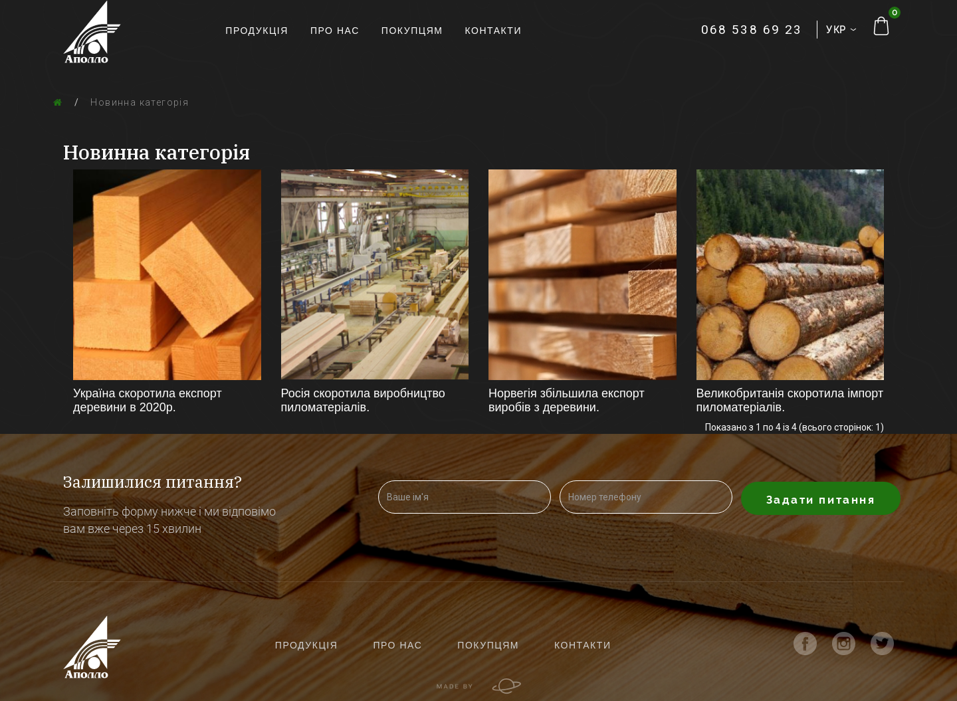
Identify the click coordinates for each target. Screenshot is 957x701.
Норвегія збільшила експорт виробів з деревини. (566, 400)
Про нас (335, 30)
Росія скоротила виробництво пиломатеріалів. (363, 400)
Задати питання (821, 499)
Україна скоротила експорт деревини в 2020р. (147, 400)
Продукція (256, 30)
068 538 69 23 (751, 29)
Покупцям (412, 30)
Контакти (493, 30)
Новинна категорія (139, 102)
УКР (839, 30)
